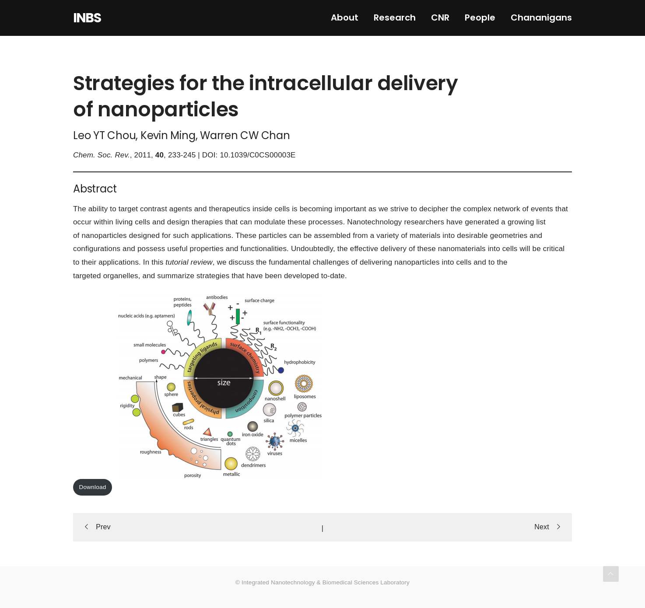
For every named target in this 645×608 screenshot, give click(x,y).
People (480, 17)
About (344, 17)
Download (92, 487)
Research (395, 17)
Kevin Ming (168, 135)
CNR (440, 17)
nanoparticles (103, 235)
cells (282, 209)
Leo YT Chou (104, 135)
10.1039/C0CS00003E (257, 155)
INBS (87, 18)
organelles (120, 276)
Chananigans (541, 17)
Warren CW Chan (245, 135)
